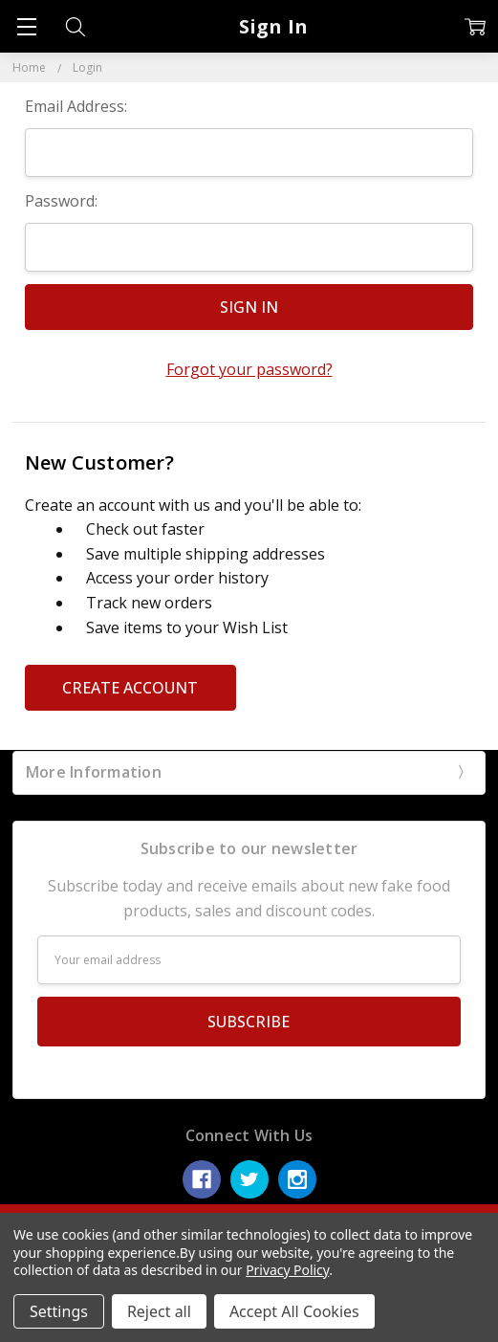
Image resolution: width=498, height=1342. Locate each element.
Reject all (159, 1311)
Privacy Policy (287, 1270)
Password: (61, 200)
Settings (59, 1311)
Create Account (130, 687)
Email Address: (76, 106)
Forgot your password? (249, 369)
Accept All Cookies (294, 1311)
